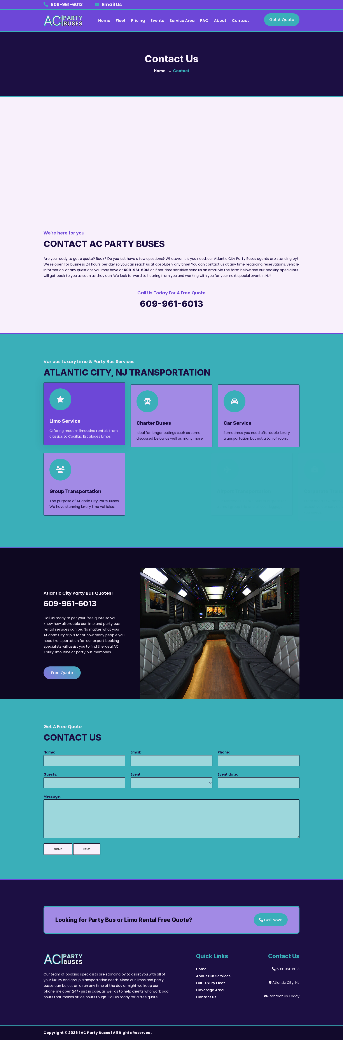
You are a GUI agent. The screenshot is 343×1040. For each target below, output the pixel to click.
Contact (240, 20)
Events (157, 20)
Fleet (121, 20)
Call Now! (270, 920)
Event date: (228, 774)
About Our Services (213, 976)
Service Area (182, 20)
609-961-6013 (67, 4)
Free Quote (62, 672)
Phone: (224, 752)
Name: (49, 752)
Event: (136, 774)
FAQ (204, 20)
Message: (52, 796)
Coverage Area (210, 990)
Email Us (112, 4)
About (220, 20)
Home (104, 20)
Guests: (50, 774)
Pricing (138, 20)
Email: (136, 752)
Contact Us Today (281, 996)
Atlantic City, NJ (284, 982)
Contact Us (206, 997)
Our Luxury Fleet (210, 983)
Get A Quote (281, 19)
